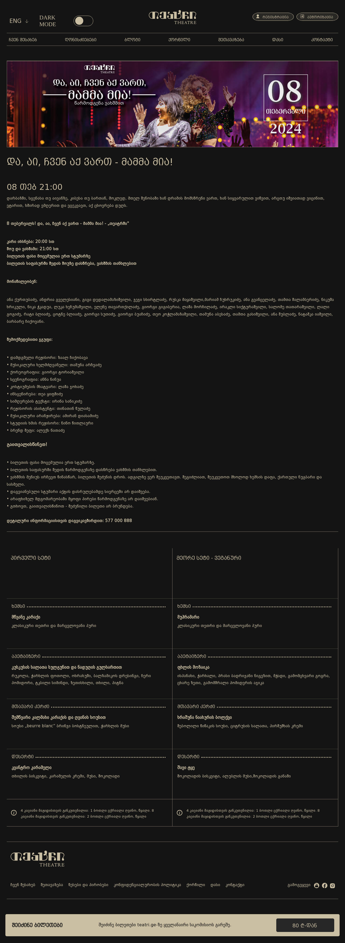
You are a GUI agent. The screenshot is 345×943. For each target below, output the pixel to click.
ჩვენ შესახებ (23, 885)
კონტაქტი (235, 885)
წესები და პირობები (88, 885)
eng (19, 21)
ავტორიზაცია (315, 16)
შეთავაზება (52, 885)
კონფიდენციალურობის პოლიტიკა (147, 885)
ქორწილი (196, 885)
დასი (215, 885)
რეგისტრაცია (268, 16)
